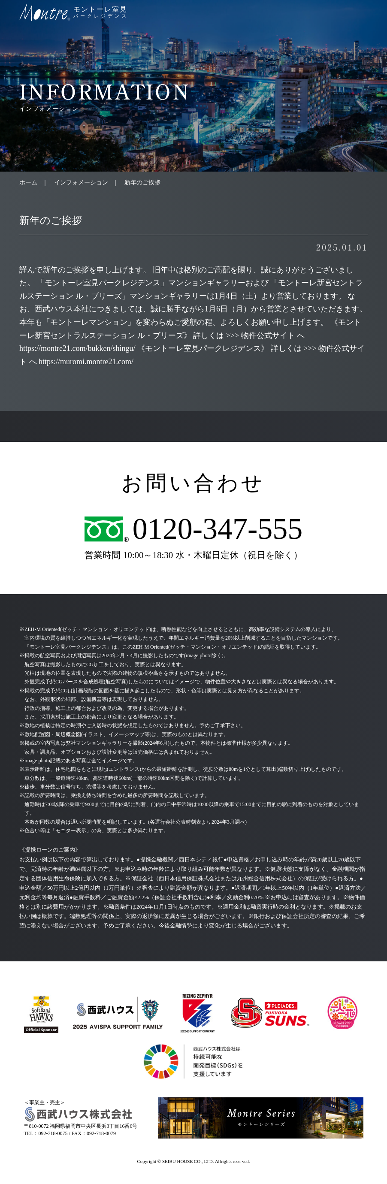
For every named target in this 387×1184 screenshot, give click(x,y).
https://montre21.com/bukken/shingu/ (77, 348)
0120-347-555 (218, 529)
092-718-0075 (53, 1133)
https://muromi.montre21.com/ (86, 361)
